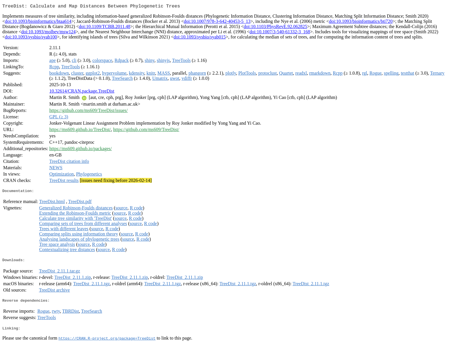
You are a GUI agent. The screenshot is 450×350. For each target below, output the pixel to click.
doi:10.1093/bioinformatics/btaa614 (38, 22)
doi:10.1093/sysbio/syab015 (200, 38)
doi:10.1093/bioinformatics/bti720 (360, 22)
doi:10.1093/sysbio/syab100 (31, 38)
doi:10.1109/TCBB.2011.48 (104, 27)
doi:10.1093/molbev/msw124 (48, 32)
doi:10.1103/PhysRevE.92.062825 (275, 27)
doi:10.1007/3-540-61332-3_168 (280, 32)
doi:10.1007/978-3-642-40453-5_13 (217, 22)
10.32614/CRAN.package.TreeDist (82, 92)
